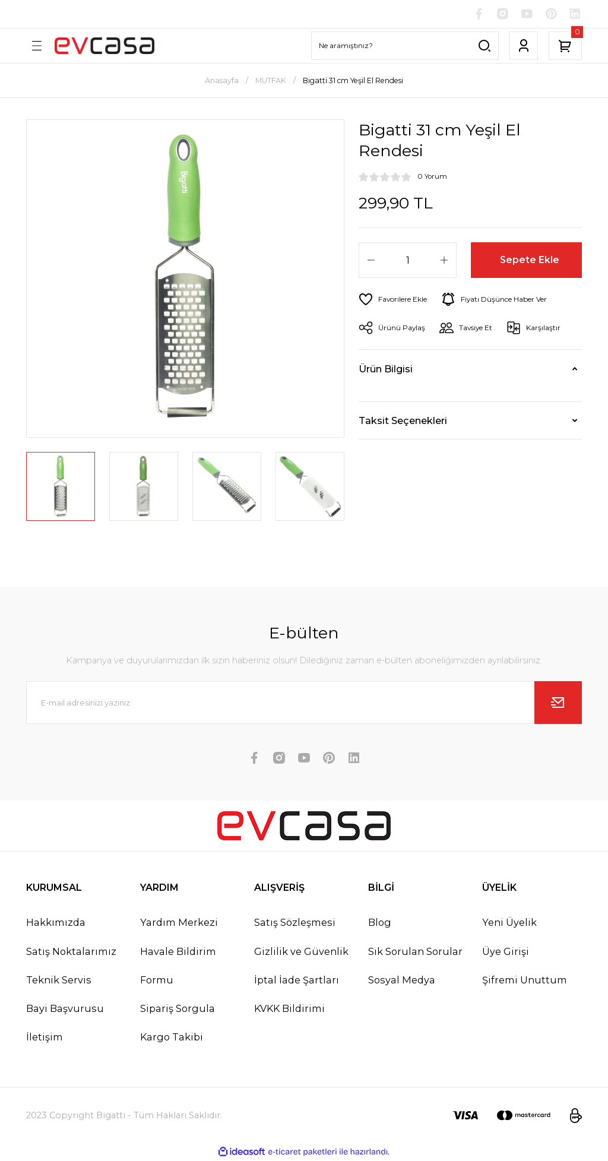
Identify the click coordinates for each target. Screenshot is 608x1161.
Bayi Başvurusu (65, 1009)
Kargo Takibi (171, 1037)
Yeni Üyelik (509, 923)
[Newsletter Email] (304, 703)
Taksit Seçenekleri (403, 421)
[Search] (405, 46)
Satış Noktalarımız (71, 952)
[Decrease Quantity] (371, 260)
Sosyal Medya (401, 980)
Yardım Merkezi (179, 923)
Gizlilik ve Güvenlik (301, 952)
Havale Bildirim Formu (178, 966)
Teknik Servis (58, 980)
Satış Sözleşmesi (294, 923)
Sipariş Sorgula (177, 1009)
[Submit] (558, 703)
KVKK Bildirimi (289, 1009)
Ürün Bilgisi (386, 369)
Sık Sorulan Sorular (415, 952)
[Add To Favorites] (394, 300)
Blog (379, 923)
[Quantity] (407, 260)
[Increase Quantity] (444, 260)
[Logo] (104, 46)
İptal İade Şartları (296, 980)
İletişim (44, 1037)
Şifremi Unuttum (524, 980)
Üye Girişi (505, 952)
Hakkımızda (56, 923)
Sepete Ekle (529, 261)
